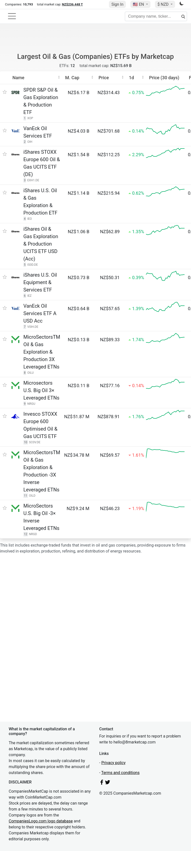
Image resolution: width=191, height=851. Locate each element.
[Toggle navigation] (12, 16)
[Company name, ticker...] (156, 16)
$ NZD (163, 4)
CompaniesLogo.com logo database (41, 821)
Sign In (117, 4)
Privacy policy (113, 762)
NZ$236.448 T (72, 4)
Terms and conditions (120, 772)
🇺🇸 (139, 4)
